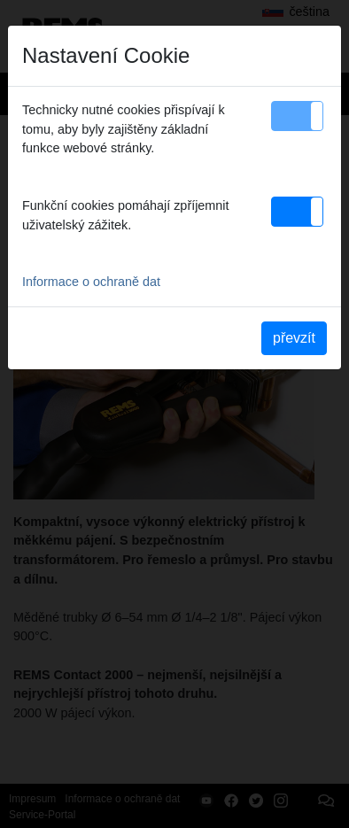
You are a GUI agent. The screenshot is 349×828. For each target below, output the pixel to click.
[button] (297, 116)
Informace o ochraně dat (91, 282)
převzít (294, 337)
